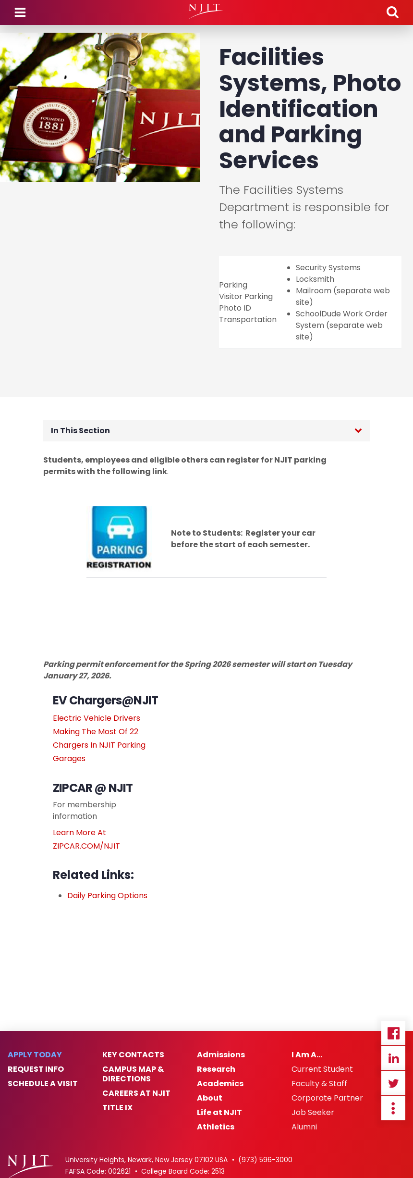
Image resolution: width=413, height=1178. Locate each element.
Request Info (36, 1069)
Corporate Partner (327, 1098)
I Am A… (307, 1055)
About (209, 1098)
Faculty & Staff (319, 1084)
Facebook (393, 1033)
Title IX (117, 1108)
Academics (220, 1084)
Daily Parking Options (107, 895)
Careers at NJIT (136, 1093)
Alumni (304, 1127)
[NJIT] (206, 11)
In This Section (80, 430)
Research (216, 1069)
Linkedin (393, 1058)
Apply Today (35, 1055)
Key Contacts (133, 1055)
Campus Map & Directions (133, 1074)
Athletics (215, 1127)
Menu (20, 12)
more (393, 1108)
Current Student (322, 1069)
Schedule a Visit (43, 1084)
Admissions (221, 1055)
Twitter (393, 1083)
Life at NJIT (219, 1112)
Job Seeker (313, 1112)
